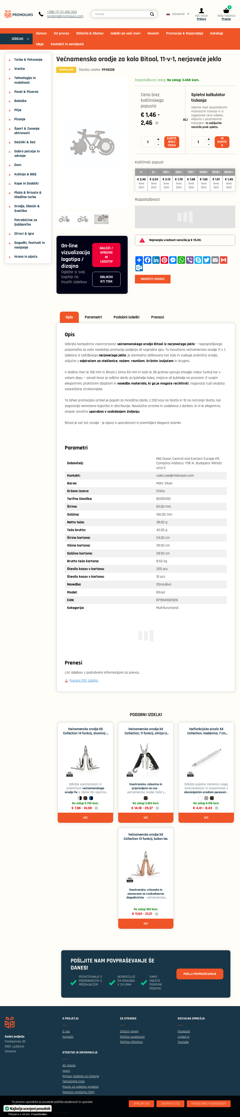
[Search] (152, 14)
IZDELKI (17, 38)
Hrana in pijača (25, 256)
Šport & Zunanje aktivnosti (26, 131)
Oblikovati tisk (106, 279)
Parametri (93, 317)
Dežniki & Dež (24, 142)
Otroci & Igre (24, 233)
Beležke (20, 100)
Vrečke (19, 68)
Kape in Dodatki (26, 183)
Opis (69, 317)
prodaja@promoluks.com (65, 16)
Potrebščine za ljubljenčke (25, 222)
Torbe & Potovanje (28, 59)
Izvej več (31, 1105)
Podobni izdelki (126, 317)
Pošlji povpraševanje (199, 974)
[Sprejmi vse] (141, 1103)
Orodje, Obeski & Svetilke (27, 208)
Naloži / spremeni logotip (106, 255)
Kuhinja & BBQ (25, 174)
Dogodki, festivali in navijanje (29, 245)
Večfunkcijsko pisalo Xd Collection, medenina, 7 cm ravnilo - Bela (206, 733)
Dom (17, 164)
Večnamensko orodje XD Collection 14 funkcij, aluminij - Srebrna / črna (85, 733)
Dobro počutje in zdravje (27, 153)
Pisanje (19, 119)
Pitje (17, 110)
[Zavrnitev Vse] (170, 1103)
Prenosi (157, 317)
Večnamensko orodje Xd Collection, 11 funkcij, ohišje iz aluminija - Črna (146, 733)
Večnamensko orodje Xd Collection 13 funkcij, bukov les (146, 836)
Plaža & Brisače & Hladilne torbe (28, 195)
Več (85, 817)
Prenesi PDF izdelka (83, 680)
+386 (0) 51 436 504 (62, 12)
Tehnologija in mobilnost (25, 80)
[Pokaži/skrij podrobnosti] (209, 1103)
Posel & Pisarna (26, 91)
